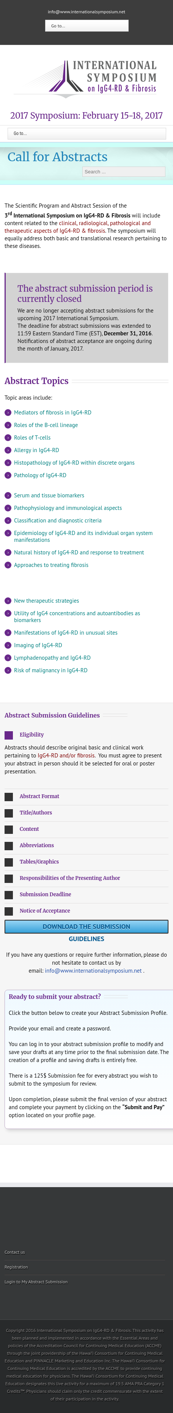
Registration (16, 1267)
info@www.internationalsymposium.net (86, 11)
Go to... (58, 26)
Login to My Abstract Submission (36, 1281)
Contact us (15, 1252)
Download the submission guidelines (87, 928)
